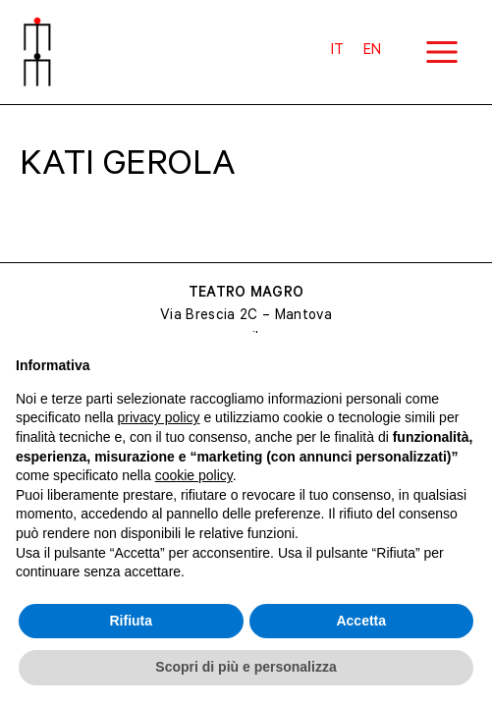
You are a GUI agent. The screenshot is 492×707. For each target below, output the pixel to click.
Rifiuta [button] (130, 620)
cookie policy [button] (194, 475)
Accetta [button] (361, 620)
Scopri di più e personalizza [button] (245, 667)
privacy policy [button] (159, 417)
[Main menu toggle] (441, 52)
